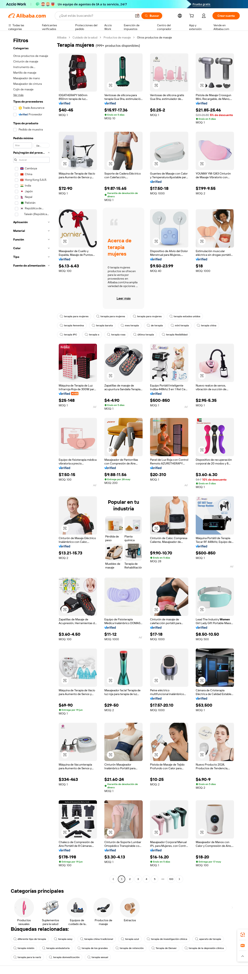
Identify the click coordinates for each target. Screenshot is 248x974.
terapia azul (130, 939)
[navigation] (31, 458)
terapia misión (23, 948)
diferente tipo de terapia (29, 939)
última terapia (143, 334)
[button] (137, 15)
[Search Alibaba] (95, 15)
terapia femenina (72, 325)
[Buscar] (151, 15)
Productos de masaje (117, 37)
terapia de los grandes (93, 948)
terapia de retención (130, 948)
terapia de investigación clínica (167, 939)
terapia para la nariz (27, 957)
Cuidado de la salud (85, 37)
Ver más (18, 95)
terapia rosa (116, 334)
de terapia (155, 325)
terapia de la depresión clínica (204, 948)
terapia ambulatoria (56, 948)
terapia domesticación (64, 957)
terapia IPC (68, 334)
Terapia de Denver (164, 948)
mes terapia (130, 325)
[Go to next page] (179, 879)
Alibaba (61, 37)
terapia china (206, 325)
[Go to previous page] (113, 879)
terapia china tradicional (96, 939)
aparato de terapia (208, 939)
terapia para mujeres (74, 316)
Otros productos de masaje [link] (154, 37)
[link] (242, 934)
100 (171, 879)
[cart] (192, 16)
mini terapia (180, 325)
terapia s (92, 334)
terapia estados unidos (184, 316)
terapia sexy (63, 939)
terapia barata (102, 325)
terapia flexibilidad (174, 334)
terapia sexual (97, 957)
